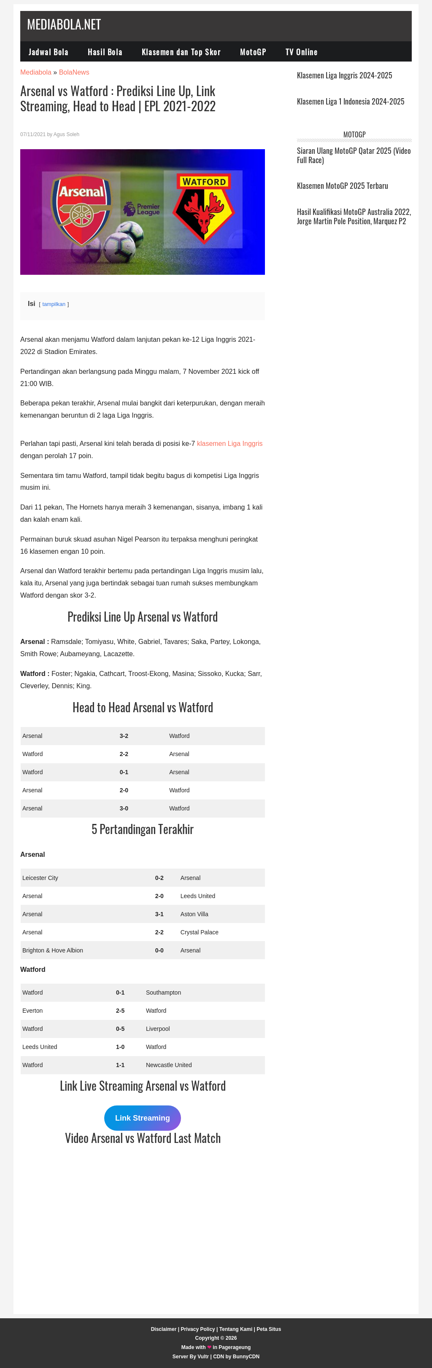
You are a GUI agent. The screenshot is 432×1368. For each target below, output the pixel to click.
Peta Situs (268, 1329)
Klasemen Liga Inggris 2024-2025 (344, 75)
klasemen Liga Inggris (230, 443)
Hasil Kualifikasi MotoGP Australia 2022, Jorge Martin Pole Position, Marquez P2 (354, 216)
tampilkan (53, 304)
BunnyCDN (246, 1357)
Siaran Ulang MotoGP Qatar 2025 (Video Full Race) (354, 155)
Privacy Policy (198, 1329)
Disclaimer (164, 1329)
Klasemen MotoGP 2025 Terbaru (342, 185)
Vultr (203, 1357)
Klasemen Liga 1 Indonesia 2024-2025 (351, 101)
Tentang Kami (235, 1329)
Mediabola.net (64, 23)
